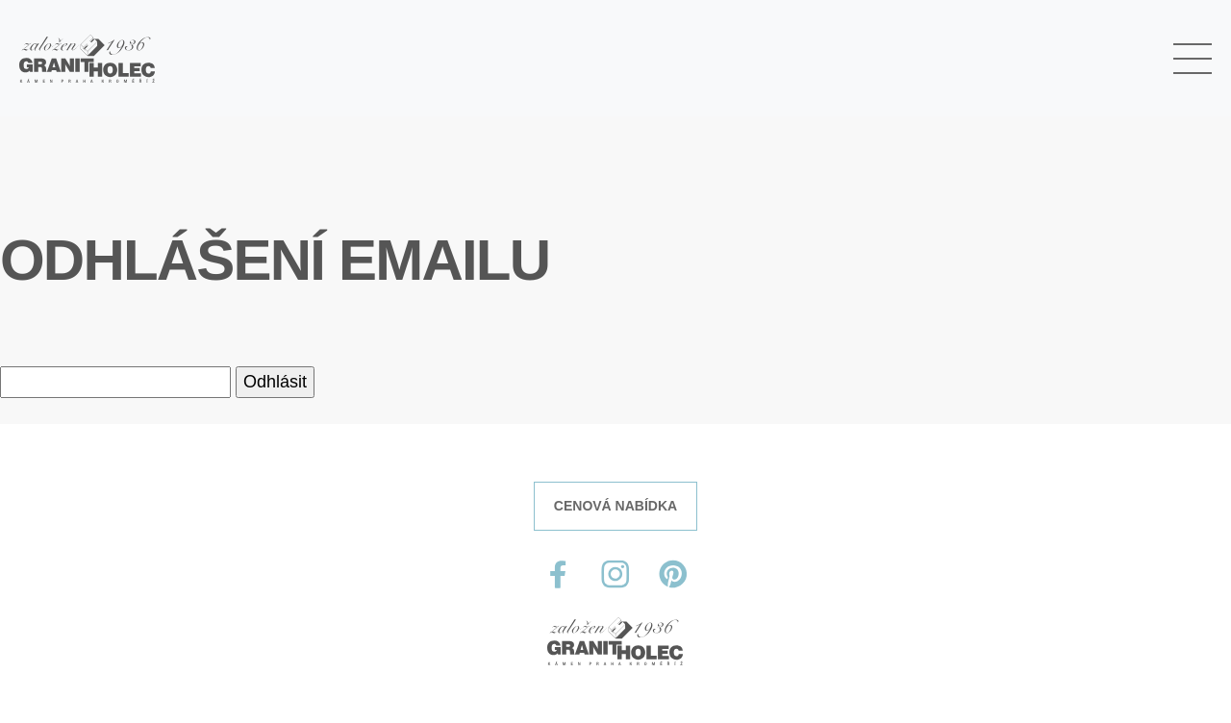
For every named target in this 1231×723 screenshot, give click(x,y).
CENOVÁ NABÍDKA (615, 505)
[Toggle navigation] (1192, 58)
